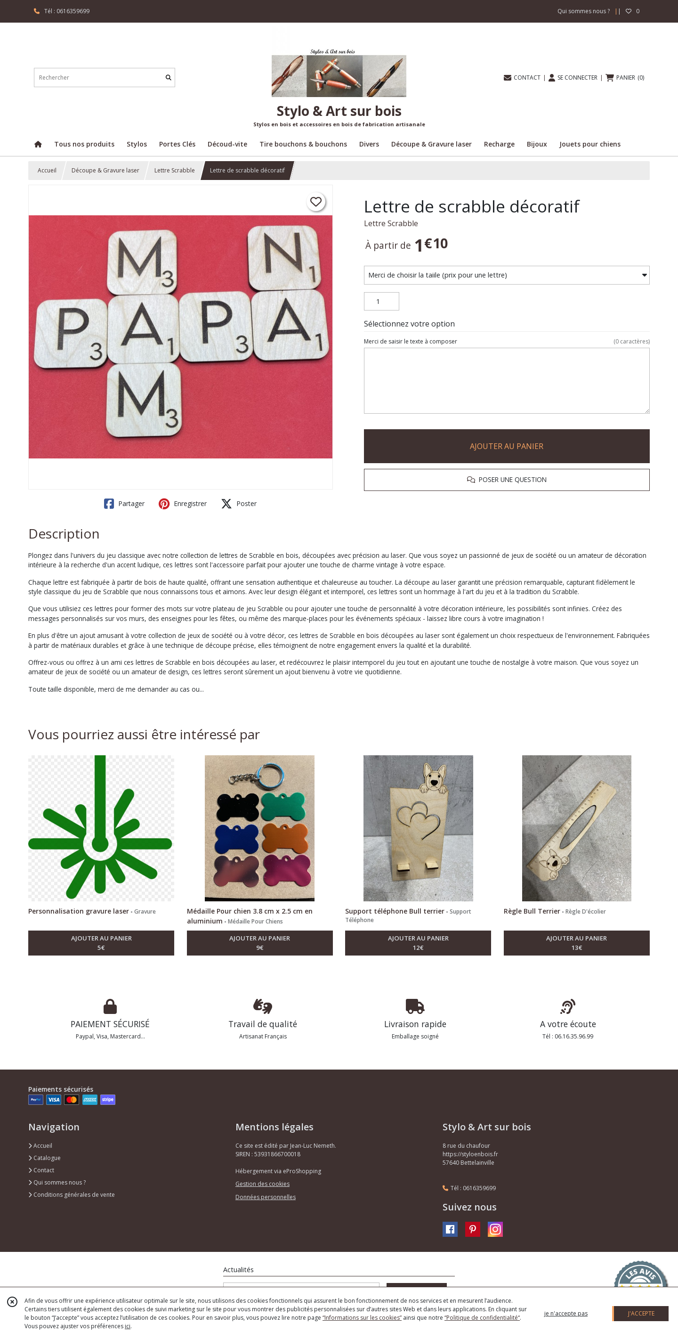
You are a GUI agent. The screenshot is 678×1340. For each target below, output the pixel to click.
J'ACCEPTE (641, 1313)
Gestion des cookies (262, 1184)
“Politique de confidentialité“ (482, 1318)
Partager (124, 503)
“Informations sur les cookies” (362, 1318)
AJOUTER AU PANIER (506, 446)
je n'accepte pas (566, 1313)
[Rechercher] (168, 77)
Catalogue (44, 1158)
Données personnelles (265, 1197)
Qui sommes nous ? (57, 1182)
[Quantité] (381, 301)
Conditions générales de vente (71, 1195)
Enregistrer (183, 503)
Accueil (47, 170)
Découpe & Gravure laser (105, 170)
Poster (239, 503)
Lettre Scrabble (174, 170)
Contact (41, 1170)
